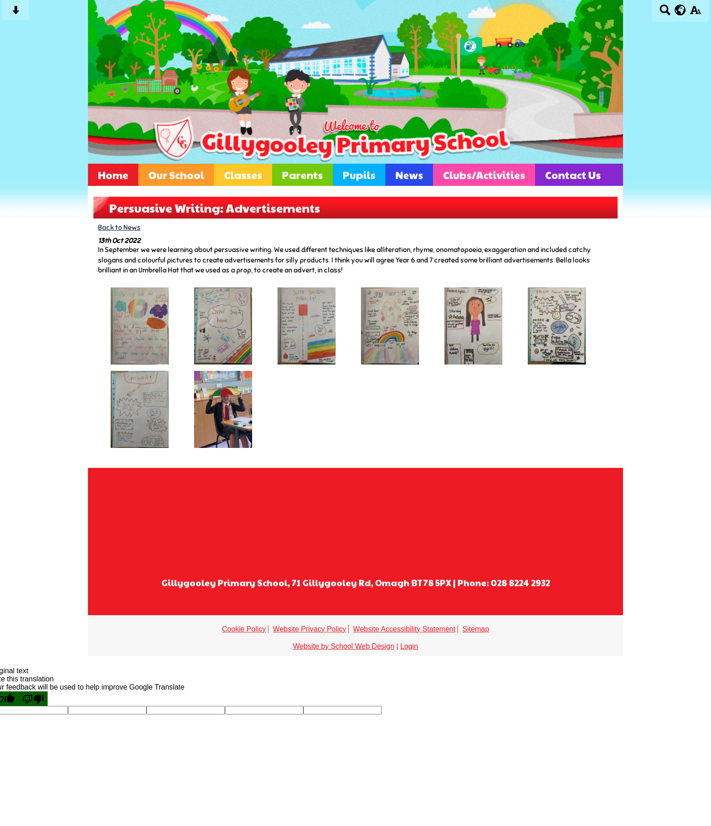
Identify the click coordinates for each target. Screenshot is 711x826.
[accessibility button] (695, 13)
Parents (302, 175)
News (409, 175)
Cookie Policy (244, 629)
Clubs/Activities (484, 175)
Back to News (119, 227)
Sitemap (476, 629)
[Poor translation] (33, 698)
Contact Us (573, 175)
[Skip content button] (15, 13)
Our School (176, 175)
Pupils (359, 175)
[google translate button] (680, 10)
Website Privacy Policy (309, 629)
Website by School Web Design (343, 646)
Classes (243, 175)
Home (113, 175)
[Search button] (665, 13)
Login (409, 646)
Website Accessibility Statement (404, 629)
